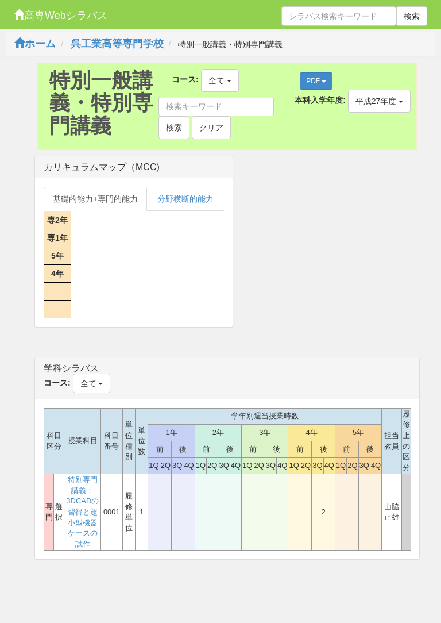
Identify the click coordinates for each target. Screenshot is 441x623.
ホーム (35, 43)
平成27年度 (379, 101)
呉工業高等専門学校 (117, 43)
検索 (412, 16)
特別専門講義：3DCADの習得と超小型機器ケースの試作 (82, 511)
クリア (211, 127)
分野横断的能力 (185, 198)
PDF (316, 81)
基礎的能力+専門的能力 (95, 198)
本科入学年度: (320, 100)
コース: (185, 79)
